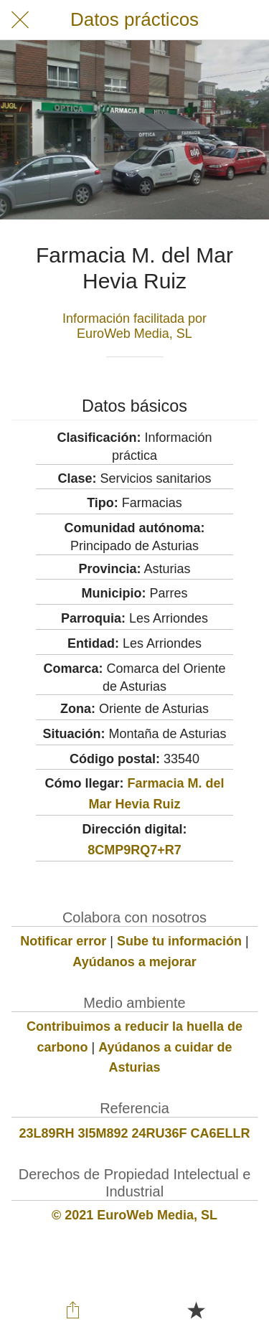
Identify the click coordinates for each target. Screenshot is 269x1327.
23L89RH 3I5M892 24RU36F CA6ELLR (134, 1133)
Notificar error (63, 941)
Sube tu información (179, 941)
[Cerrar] (20, 20)
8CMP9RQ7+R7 (134, 850)
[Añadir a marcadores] (196, 1310)
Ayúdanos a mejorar (134, 962)
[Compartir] (73, 1310)
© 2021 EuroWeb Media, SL (134, 1215)
